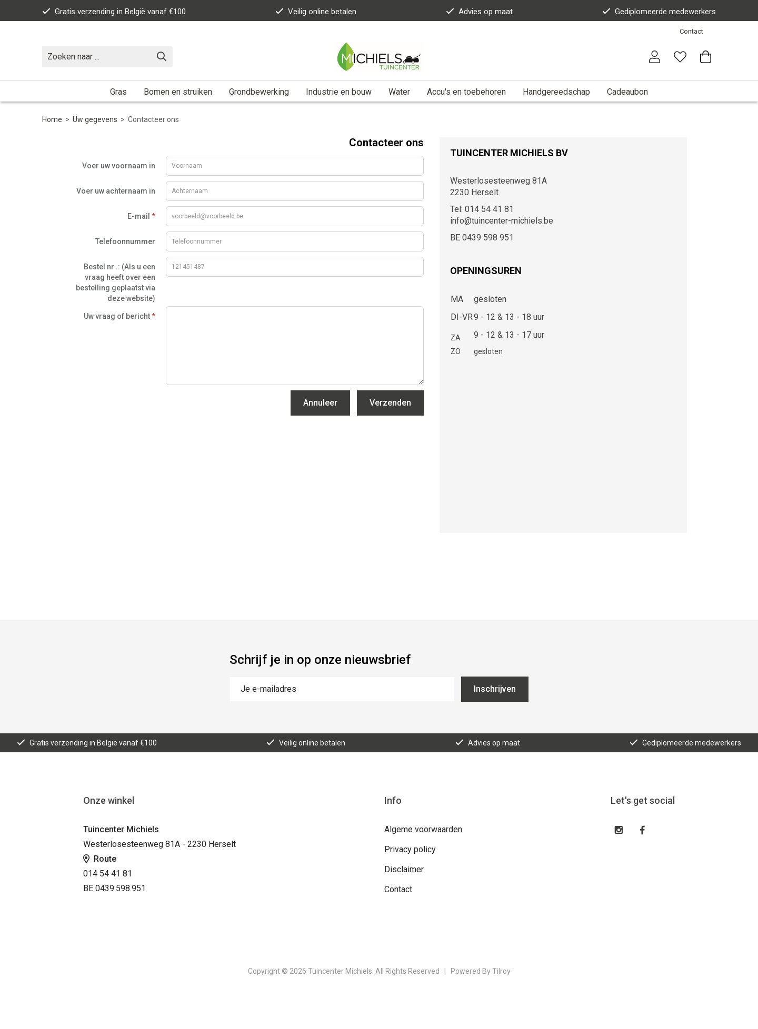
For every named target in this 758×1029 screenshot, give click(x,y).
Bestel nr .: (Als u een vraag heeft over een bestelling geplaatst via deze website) (115, 282)
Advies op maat (479, 11)
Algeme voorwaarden (423, 829)
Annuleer (320, 403)
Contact (691, 31)
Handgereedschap (556, 92)
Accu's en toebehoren (466, 92)
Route (99, 859)
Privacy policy (410, 849)
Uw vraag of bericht (119, 316)
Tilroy (501, 971)
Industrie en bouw (339, 92)
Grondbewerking (259, 92)
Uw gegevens (95, 119)
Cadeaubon (627, 92)
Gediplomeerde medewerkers (659, 11)
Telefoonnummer (125, 241)
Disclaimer (404, 869)
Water (399, 92)
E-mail (141, 216)
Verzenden (390, 403)
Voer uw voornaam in (118, 166)
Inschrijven (495, 689)
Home (52, 119)
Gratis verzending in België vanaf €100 (114, 11)
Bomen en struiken (178, 92)
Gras (118, 92)
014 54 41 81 (107, 874)
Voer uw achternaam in (115, 191)
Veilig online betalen (315, 11)
